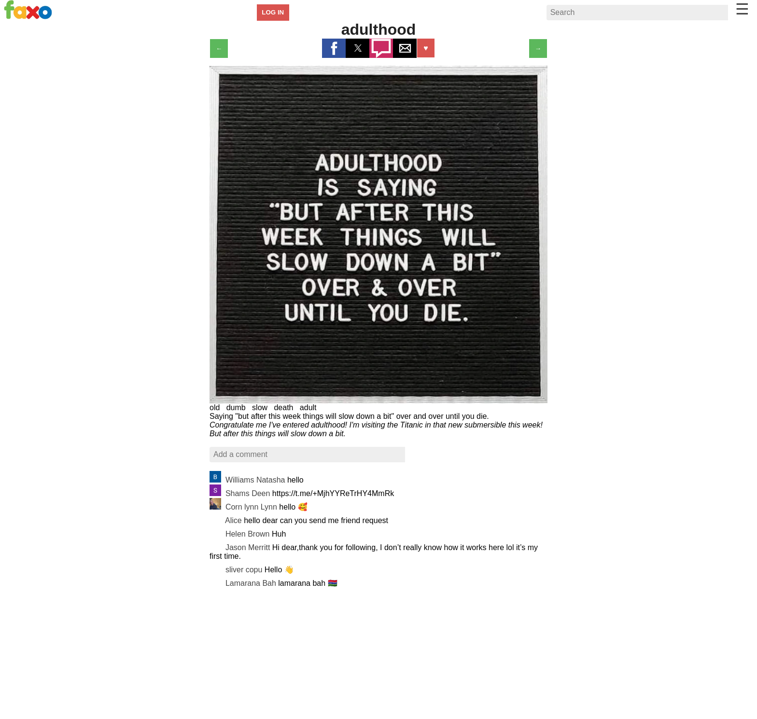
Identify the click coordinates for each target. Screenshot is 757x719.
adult (308, 407)
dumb (236, 407)
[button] (334, 48)
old (215, 407)
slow (259, 407)
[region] (378, 656)
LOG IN (273, 12)
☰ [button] (742, 9)
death (283, 407)
